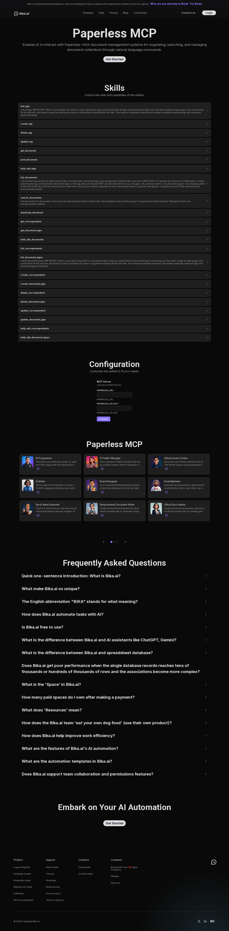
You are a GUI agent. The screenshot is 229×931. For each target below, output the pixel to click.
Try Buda (195, 3)
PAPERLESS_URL (106, 390)
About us (115, 883)
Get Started (114, 59)
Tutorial (50, 874)
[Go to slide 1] (111, 542)
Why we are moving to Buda (169, 3)
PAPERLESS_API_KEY (108, 403)
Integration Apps (22, 880)
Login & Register (22, 867)
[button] (50, 464)
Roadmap (51, 880)
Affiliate (115, 876)
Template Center (22, 874)
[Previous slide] (103, 542)
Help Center (52, 867)
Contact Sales (85, 874)
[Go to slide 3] (118, 542)
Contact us (188, 12)
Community (84, 867)
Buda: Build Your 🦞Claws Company (124, 868)
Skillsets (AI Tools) (23, 887)
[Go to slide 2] (115, 542)
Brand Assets (53, 887)
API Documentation (23, 900)
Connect (103, 419)
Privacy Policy (53, 893)
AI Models (19, 893)
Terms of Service (55, 900)
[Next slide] (125, 542)
